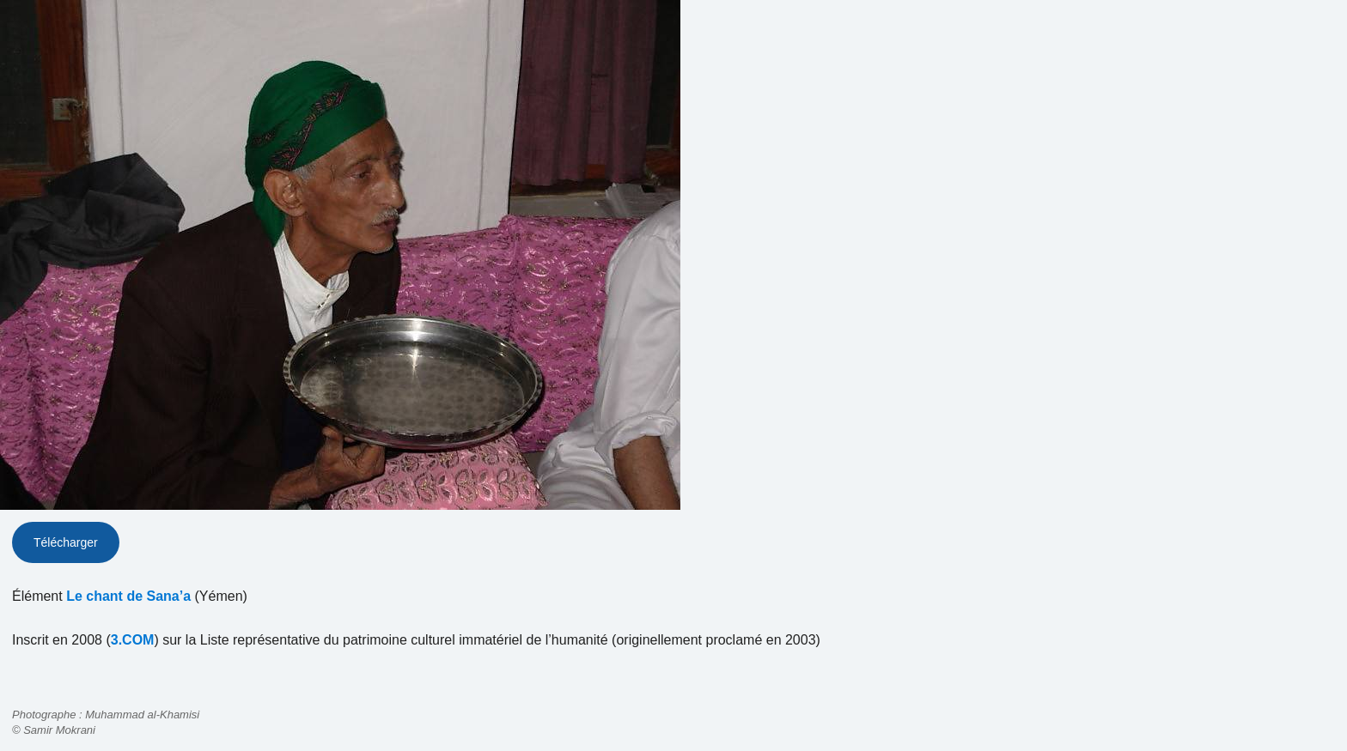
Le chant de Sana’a (128, 596)
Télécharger (66, 542)
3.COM (133, 640)
